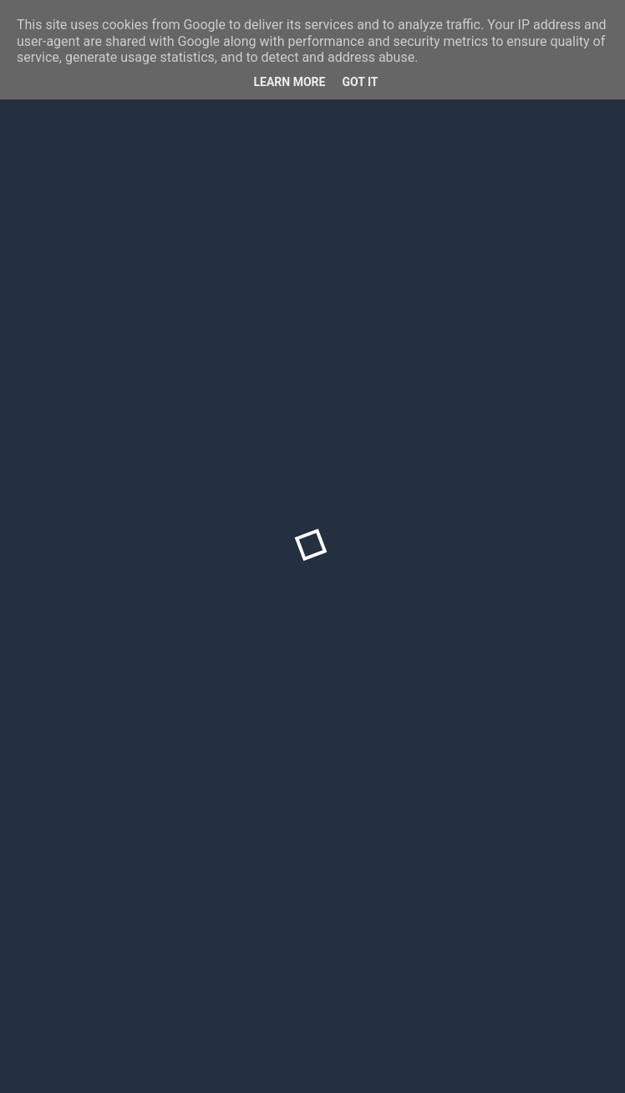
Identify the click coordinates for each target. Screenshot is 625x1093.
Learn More (289, 82)
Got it (360, 82)
